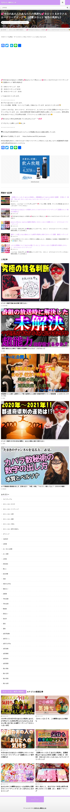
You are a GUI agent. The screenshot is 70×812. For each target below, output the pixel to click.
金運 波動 (5, 648)
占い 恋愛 (5, 554)
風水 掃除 (5, 668)
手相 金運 (5, 603)
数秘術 (4, 488)
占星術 (5, 559)
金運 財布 (5, 658)
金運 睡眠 (5, 653)
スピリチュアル (7, 499)
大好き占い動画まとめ (40, 808)
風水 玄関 (5, 673)
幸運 (4, 579)
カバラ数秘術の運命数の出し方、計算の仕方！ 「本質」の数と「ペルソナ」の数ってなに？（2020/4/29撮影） (33, 486)
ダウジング (6, 534)
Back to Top (35, 800)
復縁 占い (5, 589)
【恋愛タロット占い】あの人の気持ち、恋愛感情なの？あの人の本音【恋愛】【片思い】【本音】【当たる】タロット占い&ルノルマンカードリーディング (52, 756)
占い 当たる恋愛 (7, 549)
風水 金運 (5, 683)
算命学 (5, 618)
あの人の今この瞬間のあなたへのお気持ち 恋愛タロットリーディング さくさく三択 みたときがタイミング (17, 789)
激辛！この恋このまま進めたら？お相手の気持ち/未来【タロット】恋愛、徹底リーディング (39, 234)
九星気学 (5, 539)
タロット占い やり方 (9, 504)
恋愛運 (5, 593)
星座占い (5, 613)
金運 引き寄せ (7, 643)
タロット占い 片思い (9, 524)
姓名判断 (5, 305)
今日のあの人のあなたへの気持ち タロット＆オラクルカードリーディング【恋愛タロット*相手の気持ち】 (17, 755)
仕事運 (5, 544)
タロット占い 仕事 (8, 514)
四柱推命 (5, 564)
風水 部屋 (5, 678)
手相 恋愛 (5, 599)
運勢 (4, 443)
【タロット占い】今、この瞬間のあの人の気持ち (51, 720)
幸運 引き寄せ (7, 584)
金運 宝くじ (6, 638)
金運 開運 (5, 663)
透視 (4, 351)
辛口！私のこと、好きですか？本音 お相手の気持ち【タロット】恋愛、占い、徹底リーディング (51, 789)
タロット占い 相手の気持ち (19, 22)
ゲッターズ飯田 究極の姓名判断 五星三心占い (14, 303)
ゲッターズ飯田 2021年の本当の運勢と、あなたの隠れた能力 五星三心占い (23, 441)
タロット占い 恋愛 (8, 519)
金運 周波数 (6, 633)
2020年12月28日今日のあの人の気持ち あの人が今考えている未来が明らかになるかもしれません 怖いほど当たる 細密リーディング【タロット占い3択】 (17, 722)
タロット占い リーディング (11, 509)
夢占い (5, 569)
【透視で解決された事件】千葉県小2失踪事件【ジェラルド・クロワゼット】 (23, 348)
